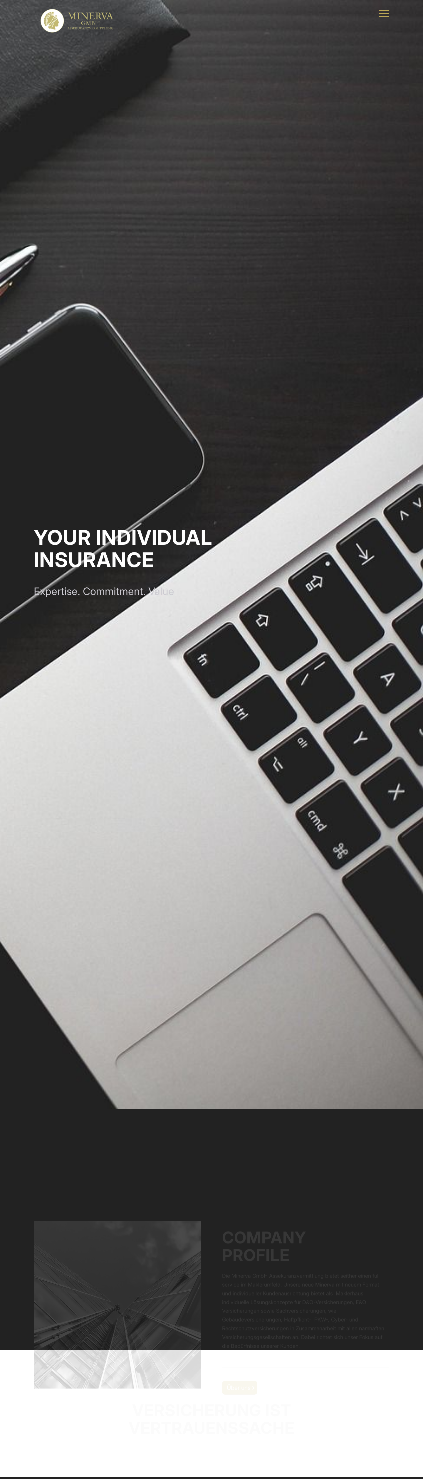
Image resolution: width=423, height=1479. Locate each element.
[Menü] (382, 13)
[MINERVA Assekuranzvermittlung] (78, 13)
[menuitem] (382, 13)
